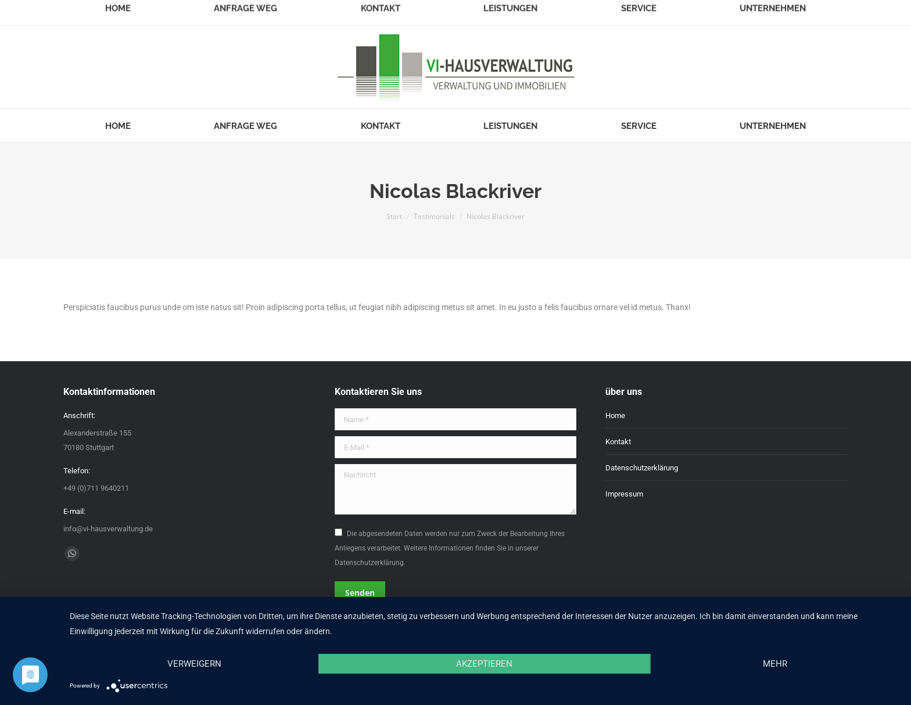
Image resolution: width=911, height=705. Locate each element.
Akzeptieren (484, 664)
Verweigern (194, 664)
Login (838, 10)
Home (615, 415)
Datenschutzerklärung (641, 467)
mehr (775, 664)
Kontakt (618, 441)
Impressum (624, 494)
